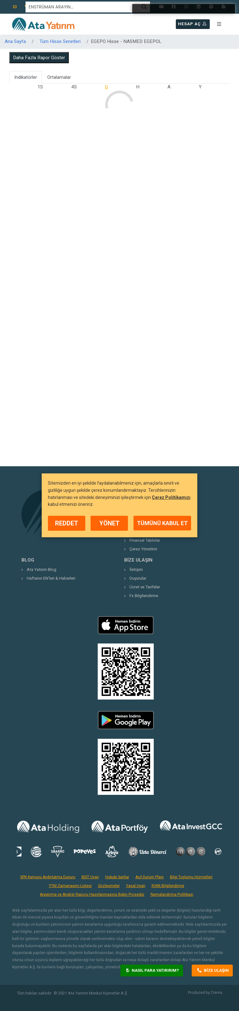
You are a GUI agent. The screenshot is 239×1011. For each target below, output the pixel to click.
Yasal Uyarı (135, 886)
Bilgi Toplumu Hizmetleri (191, 877)
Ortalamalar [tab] (59, 77)
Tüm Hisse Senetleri (60, 41)
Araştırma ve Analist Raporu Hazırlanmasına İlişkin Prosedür (92, 894)
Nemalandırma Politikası (172, 894)
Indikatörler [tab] (25, 77)
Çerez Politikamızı (171, 497)
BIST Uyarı (90, 877)
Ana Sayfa (15, 41)
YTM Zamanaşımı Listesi (70, 886)
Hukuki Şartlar (117, 877)
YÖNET (109, 523)
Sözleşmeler (109, 886)
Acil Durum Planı (149, 877)
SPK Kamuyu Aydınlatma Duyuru (47, 877)
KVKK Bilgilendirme (168, 886)
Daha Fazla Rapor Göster (39, 57)
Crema (216, 992)
